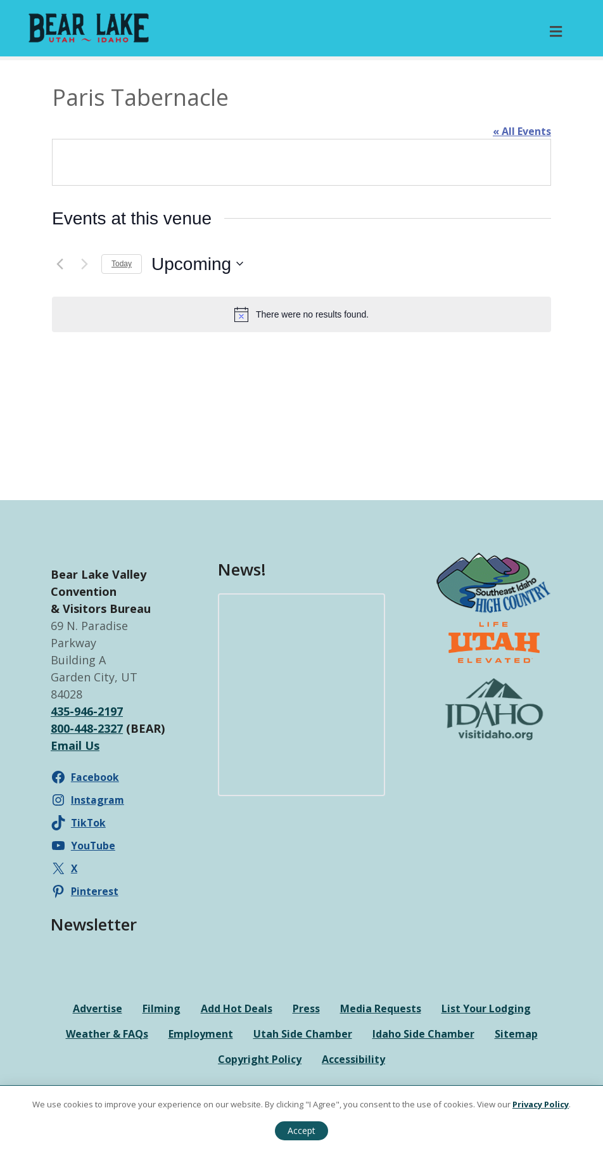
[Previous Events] (59, 263)
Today (121, 263)
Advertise (97, 1008)
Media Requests (380, 1008)
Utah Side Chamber (302, 1034)
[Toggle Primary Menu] (556, 31)
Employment (200, 1034)
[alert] (301, 314)
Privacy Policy (540, 1104)
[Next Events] (84, 263)
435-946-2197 (87, 711)
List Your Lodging (486, 1008)
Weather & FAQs (107, 1034)
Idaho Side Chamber (423, 1034)
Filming (162, 1008)
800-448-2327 (87, 728)
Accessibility (353, 1059)
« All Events (522, 131)
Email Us (75, 745)
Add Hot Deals (236, 1008)
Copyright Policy (260, 1059)
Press (306, 1008)
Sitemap (516, 1034)
